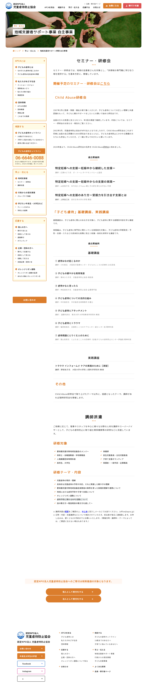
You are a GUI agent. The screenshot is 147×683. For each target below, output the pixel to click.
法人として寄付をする (97, 591)
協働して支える (23, 258)
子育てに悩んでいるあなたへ (106, 637)
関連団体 (21, 95)
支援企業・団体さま (25, 262)
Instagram (26, 664)
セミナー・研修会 (24, 182)
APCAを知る (49, 7)
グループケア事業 (24, 196)
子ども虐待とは (67, 629)
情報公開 (21, 113)
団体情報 (22, 102)
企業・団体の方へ (25, 248)
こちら (105, 83)
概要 (67, 511)
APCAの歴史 (22, 106)
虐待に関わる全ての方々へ (27, 143)
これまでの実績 (23, 116)
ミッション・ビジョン (26, 85)
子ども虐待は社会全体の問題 (28, 74)
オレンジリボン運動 (26, 269)
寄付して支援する (24, 252)
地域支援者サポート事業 (104, 646)
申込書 (85, 511)
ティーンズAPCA (24, 207)
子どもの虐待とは (25, 67)
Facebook (26, 656)
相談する (61, 7)
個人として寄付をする (48, 591)
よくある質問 (100, 659)
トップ (18, 51)
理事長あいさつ (23, 88)
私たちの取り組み (24, 92)
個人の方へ (23, 227)
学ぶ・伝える (73, 7)
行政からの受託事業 (26, 192)
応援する (86, 7)
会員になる (114, 5)
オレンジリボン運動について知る (74, 653)
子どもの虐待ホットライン (29, 132)
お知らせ (96, 7)
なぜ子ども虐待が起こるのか (28, 70)
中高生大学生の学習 (28, 648)
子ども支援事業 (101, 653)
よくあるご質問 (84, 603)
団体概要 (21, 109)
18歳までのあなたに (25, 136)
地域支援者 (23, 178)
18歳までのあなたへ (103, 633)
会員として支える (24, 234)
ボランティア (22, 241)
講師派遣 (21, 185)
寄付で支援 (134, 5)
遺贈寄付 (21, 237)
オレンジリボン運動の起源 (27, 273)
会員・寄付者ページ (93, 4)
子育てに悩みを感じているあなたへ (31, 140)
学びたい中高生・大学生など (30, 203)
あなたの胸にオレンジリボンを (29, 276)
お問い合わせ (29, 300)
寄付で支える (22, 231)
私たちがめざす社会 (26, 81)
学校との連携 (22, 210)
